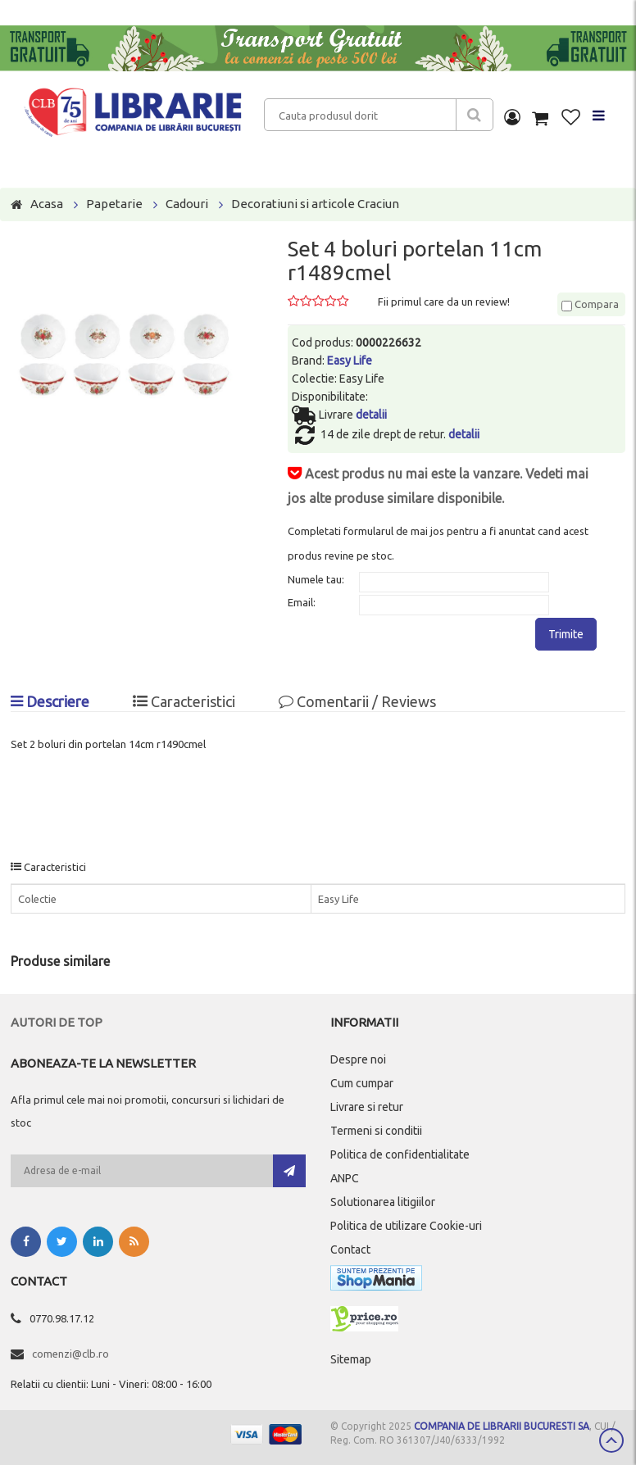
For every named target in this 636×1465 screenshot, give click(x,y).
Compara (590, 304)
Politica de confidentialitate (400, 1154)
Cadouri (187, 204)
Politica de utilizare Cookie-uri (406, 1225)
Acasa (46, 204)
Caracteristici (184, 701)
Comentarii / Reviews (357, 701)
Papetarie (114, 204)
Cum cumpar (361, 1083)
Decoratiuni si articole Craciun (315, 204)
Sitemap (350, 1359)
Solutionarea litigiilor (382, 1202)
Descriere (50, 701)
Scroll (611, 1440)
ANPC (344, 1178)
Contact (350, 1249)
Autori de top (56, 1022)
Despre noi (358, 1059)
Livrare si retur (366, 1106)
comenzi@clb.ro (70, 1353)
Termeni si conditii (376, 1130)
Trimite (566, 634)
